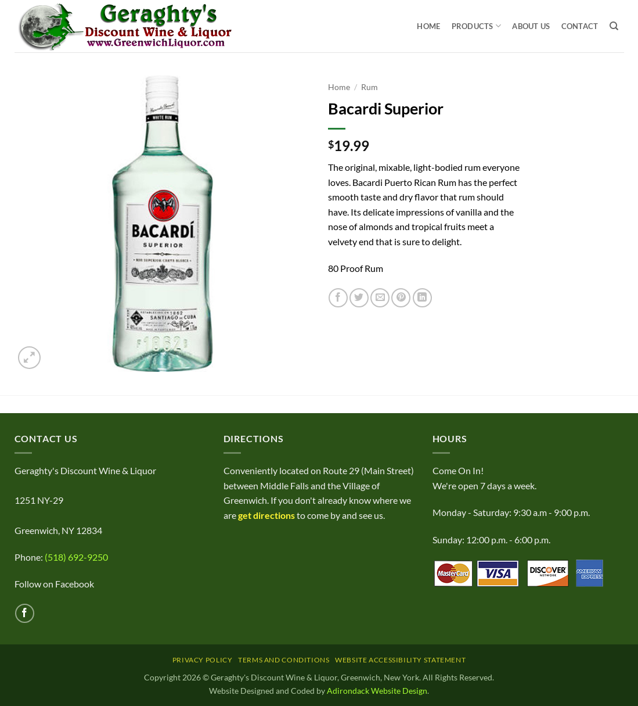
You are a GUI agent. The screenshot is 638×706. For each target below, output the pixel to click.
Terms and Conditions (283, 659)
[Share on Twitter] (359, 297)
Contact (580, 26)
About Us (531, 26)
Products (477, 25)
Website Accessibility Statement (400, 659)
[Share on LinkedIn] (422, 297)
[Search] (614, 26)
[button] (29, 357)
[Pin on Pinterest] (400, 297)
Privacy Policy (202, 659)
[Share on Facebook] (338, 297)
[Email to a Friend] (380, 297)
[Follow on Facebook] (24, 613)
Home (428, 26)
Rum (369, 87)
